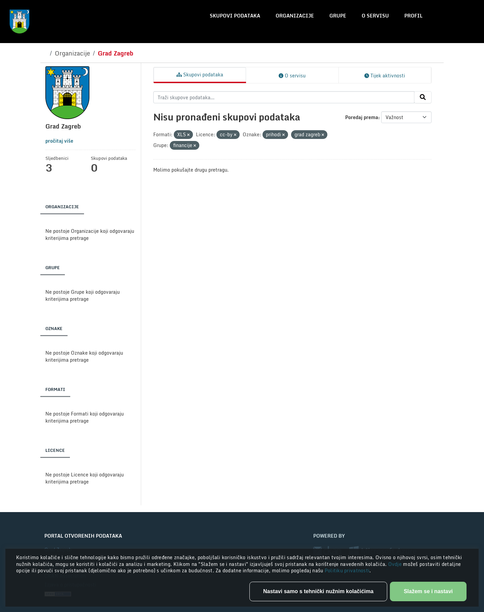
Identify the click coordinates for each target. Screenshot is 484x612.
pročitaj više (59, 141)
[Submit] (423, 97)
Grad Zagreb (115, 53)
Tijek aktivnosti (384, 75)
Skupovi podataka (235, 16)
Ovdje (395, 564)
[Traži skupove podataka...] (283, 97)
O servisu (375, 16)
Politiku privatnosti (347, 570)
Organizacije (295, 16)
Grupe (337, 16)
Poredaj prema (361, 117)
